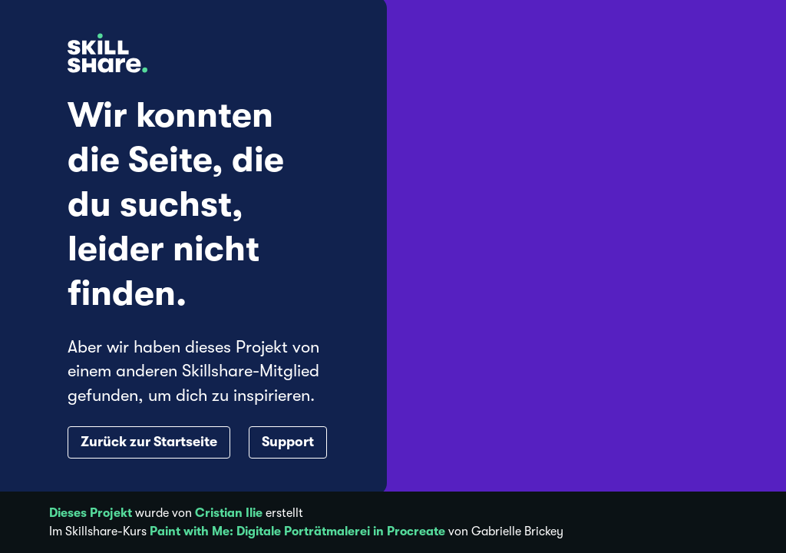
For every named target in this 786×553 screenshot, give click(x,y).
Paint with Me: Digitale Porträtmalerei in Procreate (297, 531)
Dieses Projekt (90, 513)
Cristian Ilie (229, 513)
